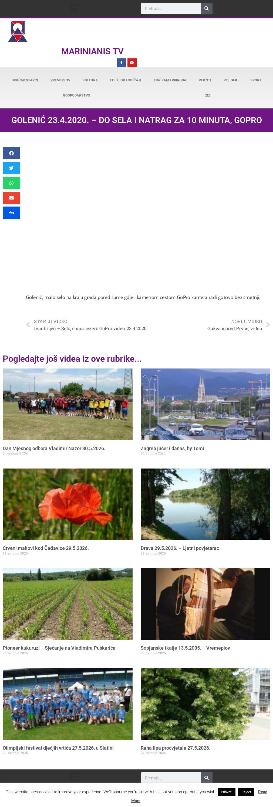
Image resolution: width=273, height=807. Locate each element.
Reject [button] (246, 792)
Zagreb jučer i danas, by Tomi (172, 448)
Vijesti (205, 80)
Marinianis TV (92, 51)
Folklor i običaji (125, 80)
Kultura (90, 80)
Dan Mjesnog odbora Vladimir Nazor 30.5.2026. (54, 448)
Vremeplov (60, 80)
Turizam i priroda (170, 80)
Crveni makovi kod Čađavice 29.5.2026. (46, 548)
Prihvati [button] (226, 792)
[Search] (207, 8)
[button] (74, 7)
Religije (231, 80)
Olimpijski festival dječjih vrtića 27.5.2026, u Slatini (58, 748)
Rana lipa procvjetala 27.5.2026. (175, 748)
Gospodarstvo (76, 95)
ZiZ (207, 95)
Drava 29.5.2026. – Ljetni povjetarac (180, 548)
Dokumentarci (25, 80)
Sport (255, 80)
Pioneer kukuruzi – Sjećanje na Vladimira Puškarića (59, 648)
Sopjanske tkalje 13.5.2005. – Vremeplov (185, 648)
